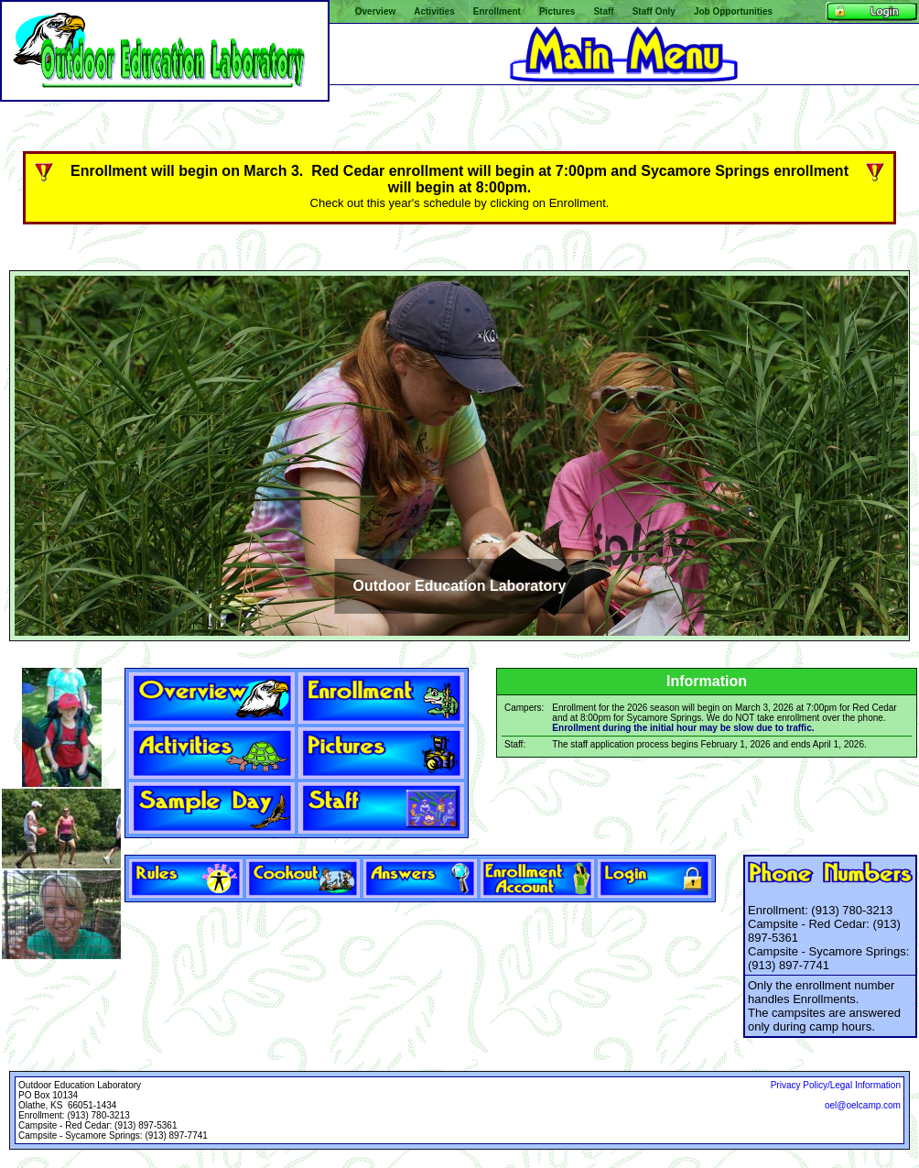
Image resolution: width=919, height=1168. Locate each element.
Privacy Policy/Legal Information (836, 1085)
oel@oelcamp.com (863, 1105)
